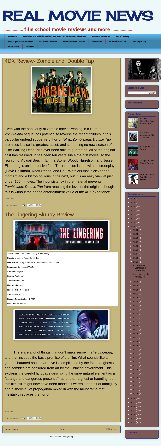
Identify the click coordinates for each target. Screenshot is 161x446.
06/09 (136, 333)
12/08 (136, 238)
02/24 (136, 369)
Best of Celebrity (122, 36)
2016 (133, 406)
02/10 (136, 377)
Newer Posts (11, 429)
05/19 (136, 345)
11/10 (136, 246)
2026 (133, 198)
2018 (133, 398)
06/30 (136, 325)
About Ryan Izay (139, 41)
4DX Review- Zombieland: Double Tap (49, 61)
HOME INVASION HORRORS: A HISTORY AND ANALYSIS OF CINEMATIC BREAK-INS (54, 36)
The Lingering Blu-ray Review (39, 215)
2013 (133, 418)
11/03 (136, 250)
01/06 (136, 393)
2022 (133, 214)
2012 (133, 422)
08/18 (136, 301)
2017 (133, 402)
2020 (133, 222)
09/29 (136, 286)
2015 (133, 410)
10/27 (136, 254)
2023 (133, 210)
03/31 (136, 353)
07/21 (136, 318)
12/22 (136, 230)
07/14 (136, 321)
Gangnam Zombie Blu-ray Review (148, 161)
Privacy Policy (13, 46)
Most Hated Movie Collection (74, 41)
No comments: (13, 205)
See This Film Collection (48, 41)
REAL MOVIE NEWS (77, 16)
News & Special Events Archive (20, 41)
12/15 (136, 234)
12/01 (136, 242)
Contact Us (30, 46)
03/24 (136, 357)
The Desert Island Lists (118, 41)
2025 (133, 202)
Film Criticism (97, 41)
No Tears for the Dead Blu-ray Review (147, 177)
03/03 (136, 365)
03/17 (136, 361)
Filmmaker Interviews (101, 36)
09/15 (136, 290)
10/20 (136, 258)
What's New (12, 36)
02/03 (136, 381)
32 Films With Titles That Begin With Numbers (147, 121)
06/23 (136, 329)
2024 (133, 206)
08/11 (136, 306)
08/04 (136, 309)
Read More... (10, 199)
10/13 (136, 262)
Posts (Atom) (67, 437)
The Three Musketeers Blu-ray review (147, 135)
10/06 (136, 282)
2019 (133, 226)
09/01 (136, 294)
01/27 (136, 385)
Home (62, 429)
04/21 (136, 349)
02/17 (136, 373)
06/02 (136, 337)
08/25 (136, 298)
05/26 (136, 341)
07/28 (136, 313)
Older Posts (112, 429)
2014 (133, 414)
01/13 (136, 389)
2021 (133, 218)
